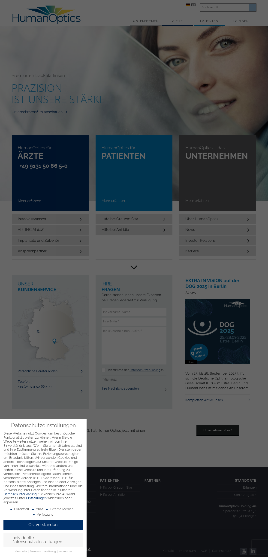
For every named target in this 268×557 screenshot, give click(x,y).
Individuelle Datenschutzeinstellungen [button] (37, 540)
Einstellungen (36, 498)
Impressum (65, 551)
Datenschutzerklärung (20, 494)
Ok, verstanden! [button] (43, 524)
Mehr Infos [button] (21, 551)
